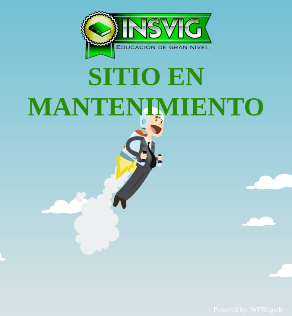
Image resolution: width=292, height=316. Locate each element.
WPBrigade (266, 309)
